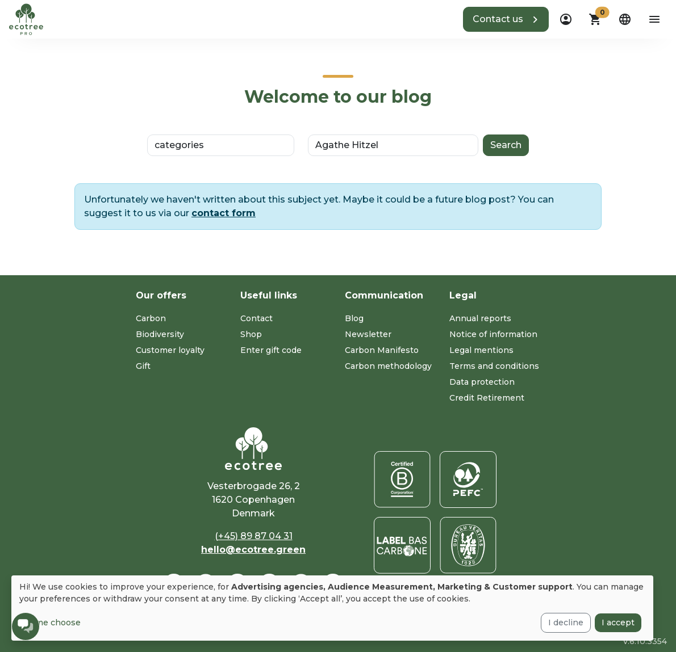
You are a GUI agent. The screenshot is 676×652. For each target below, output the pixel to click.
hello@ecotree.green (253, 549)
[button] (506, 19)
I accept (618, 622)
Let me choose (50, 622)
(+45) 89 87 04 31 (254, 536)
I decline (565, 622)
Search (505, 145)
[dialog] (332, 608)
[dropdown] (565, 19)
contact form (223, 213)
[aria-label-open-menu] (654, 19)
